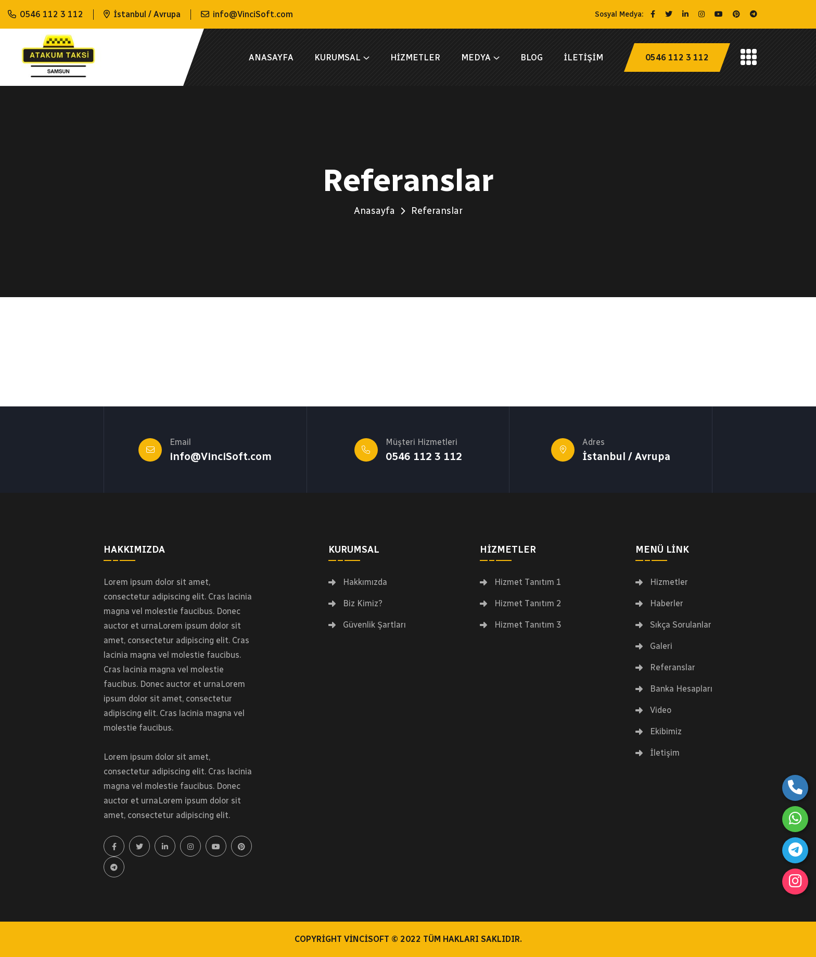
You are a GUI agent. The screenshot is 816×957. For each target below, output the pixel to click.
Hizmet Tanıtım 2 (528, 603)
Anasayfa (271, 57)
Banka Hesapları (681, 689)
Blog (531, 57)
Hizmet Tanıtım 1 (528, 582)
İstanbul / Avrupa (626, 456)
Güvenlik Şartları (374, 625)
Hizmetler (415, 57)
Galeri (661, 646)
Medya (476, 57)
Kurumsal (337, 57)
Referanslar (672, 667)
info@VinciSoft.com (253, 14)
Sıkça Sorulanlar (680, 625)
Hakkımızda (365, 582)
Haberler (666, 603)
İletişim (583, 57)
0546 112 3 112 (51, 14)
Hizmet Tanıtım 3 (528, 625)
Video (660, 710)
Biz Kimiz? (362, 603)
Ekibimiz (666, 732)
